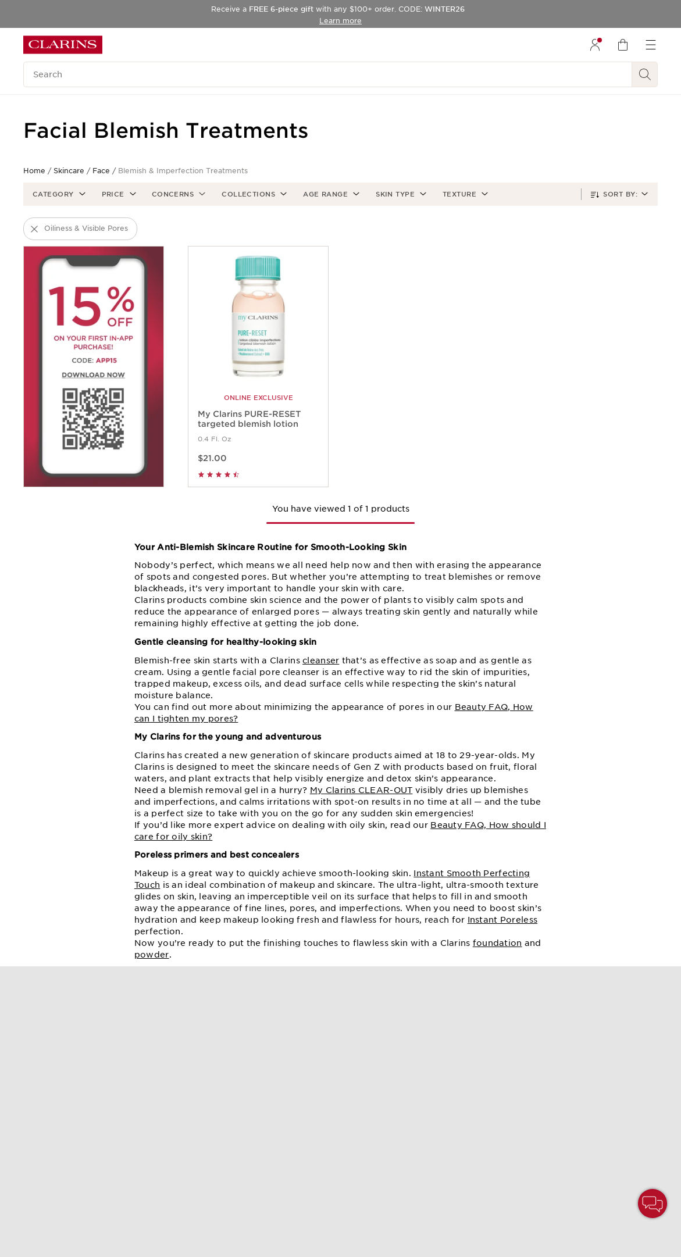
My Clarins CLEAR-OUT (361, 790)
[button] (57, 194)
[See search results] (645, 74)
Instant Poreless (502, 919)
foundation (497, 943)
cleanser (320, 660)
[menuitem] (595, 45)
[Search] (327, 74)
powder (151, 954)
